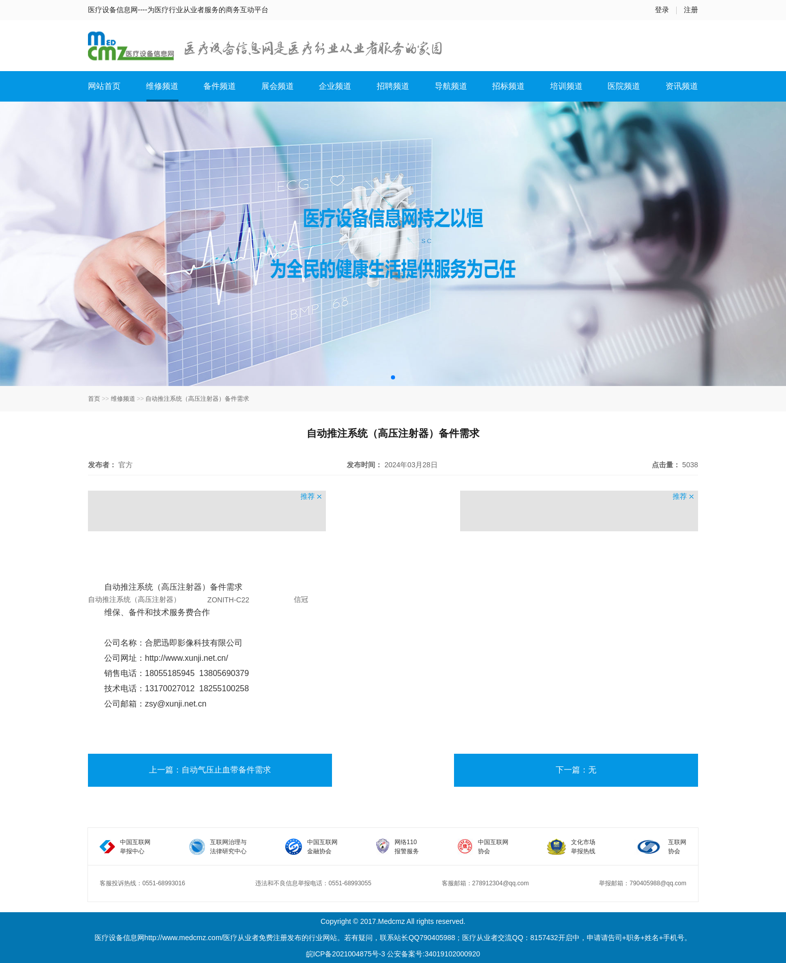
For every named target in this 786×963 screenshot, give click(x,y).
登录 (662, 10)
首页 (94, 398)
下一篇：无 (576, 769)
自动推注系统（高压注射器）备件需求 (197, 398)
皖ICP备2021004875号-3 (345, 954)
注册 (691, 10)
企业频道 (335, 86)
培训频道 (566, 86)
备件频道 (219, 86)
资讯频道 (682, 86)
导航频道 (451, 86)
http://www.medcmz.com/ (184, 938)
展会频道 (277, 86)
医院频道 (624, 86)
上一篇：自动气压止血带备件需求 (210, 769)
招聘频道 (393, 86)
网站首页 (104, 86)
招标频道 (508, 86)
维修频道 (162, 86)
